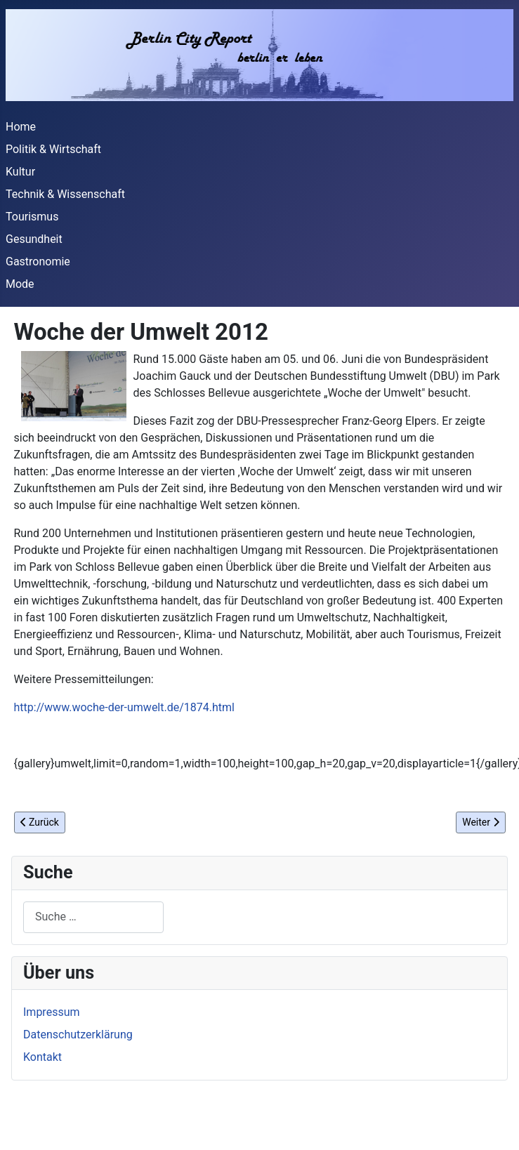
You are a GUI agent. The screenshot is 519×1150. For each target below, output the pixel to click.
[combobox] (93, 917)
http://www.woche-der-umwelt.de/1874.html (124, 707)
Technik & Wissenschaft (65, 194)
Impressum (51, 1012)
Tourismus (32, 216)
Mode (20, 284)
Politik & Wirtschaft (53, 149)
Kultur (20, 171)
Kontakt (42, 1057)
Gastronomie (38, 261)
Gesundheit (34, 239)
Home (21, 126)
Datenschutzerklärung (78, 1034)
